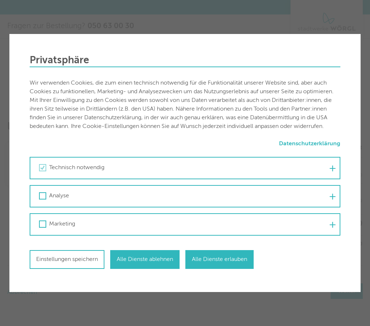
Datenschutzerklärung (309, 144)
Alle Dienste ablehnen (145, 259)
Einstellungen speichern (67, 259)
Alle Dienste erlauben (219, 259)
